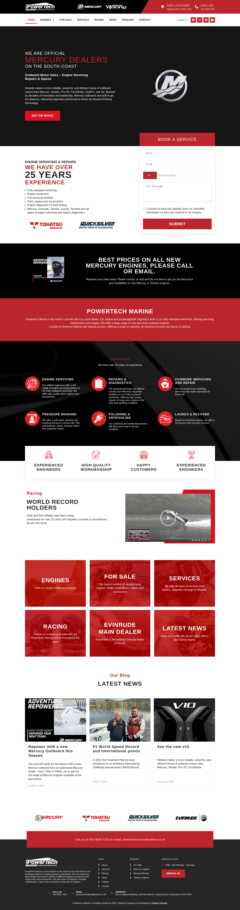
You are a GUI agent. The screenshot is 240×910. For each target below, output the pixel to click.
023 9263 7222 (100, 839)
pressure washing (59, 414)
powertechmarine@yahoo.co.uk (144, 839)
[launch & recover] (165, 418)
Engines (47, 20)
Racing (99, 19)
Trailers (128, 19)
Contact (144, 19)
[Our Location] (162, 6)
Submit (177, 224)
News (112, 19)
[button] (168, 517)
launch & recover (192, 414)
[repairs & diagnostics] (99, 383)
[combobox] (150, 175)
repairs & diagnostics (120, 381)
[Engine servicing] (32, 383)
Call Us (207, 5)
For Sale (66, 19)
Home (31, 19)
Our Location (178, 5)
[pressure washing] (32, 418)
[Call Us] (196, 6)
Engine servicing (58, 379)
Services (83, 19)
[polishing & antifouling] (99, 418)
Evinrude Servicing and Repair (193, 381)
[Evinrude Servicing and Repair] (165, 383)
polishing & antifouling (120, 416)
